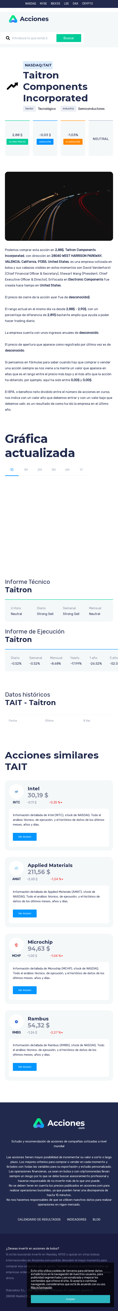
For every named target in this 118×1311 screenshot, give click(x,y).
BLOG (96, 1219)
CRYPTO (87, 3)
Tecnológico (47, 109)
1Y (81, 470)
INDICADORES (76, 1219)
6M (67, 470)
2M (39, 470)
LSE (66, 3)
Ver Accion (24, 836)
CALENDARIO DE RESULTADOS (39, 1219)
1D (12, 470)
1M (26, 470)
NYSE (43, 3)
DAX (75, 3)
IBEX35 (55, 3)
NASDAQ (30, 3)
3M (53, 470)
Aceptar (70, 1299)
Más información (41, 1287)
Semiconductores (91, 109)
